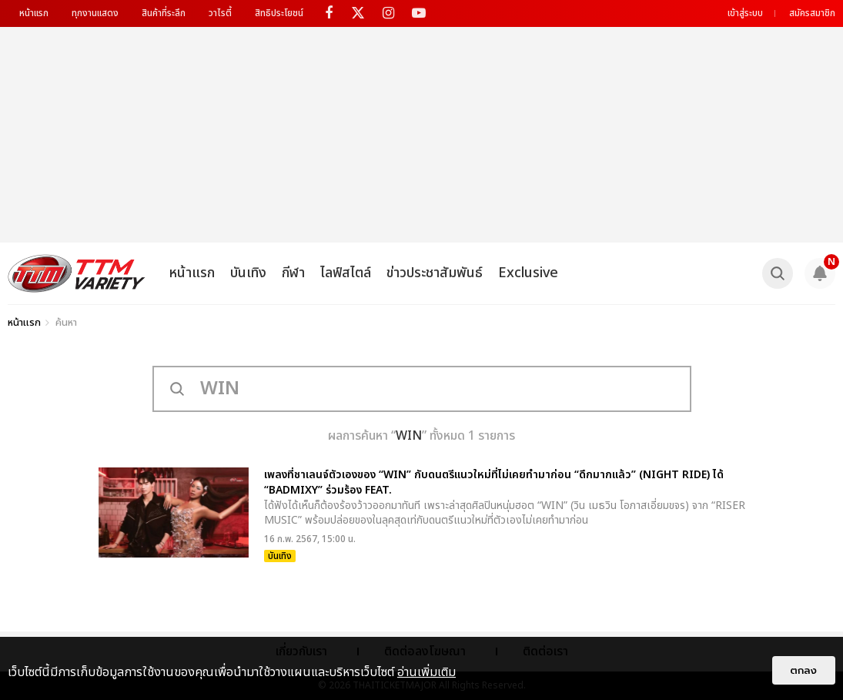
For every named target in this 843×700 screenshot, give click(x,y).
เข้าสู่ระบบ (745, 13)
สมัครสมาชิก (812, 13)
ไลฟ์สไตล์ (345, 273)
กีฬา (293, 273)
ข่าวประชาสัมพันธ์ (434, 273)
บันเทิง (248, 273)
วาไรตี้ (220, 13)
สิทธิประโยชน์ (279, 13)
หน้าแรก (34, 13)
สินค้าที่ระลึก (164, 13)
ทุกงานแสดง (95, 13)
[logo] (77, 273)
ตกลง (804, 670)
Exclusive (528, 273)
